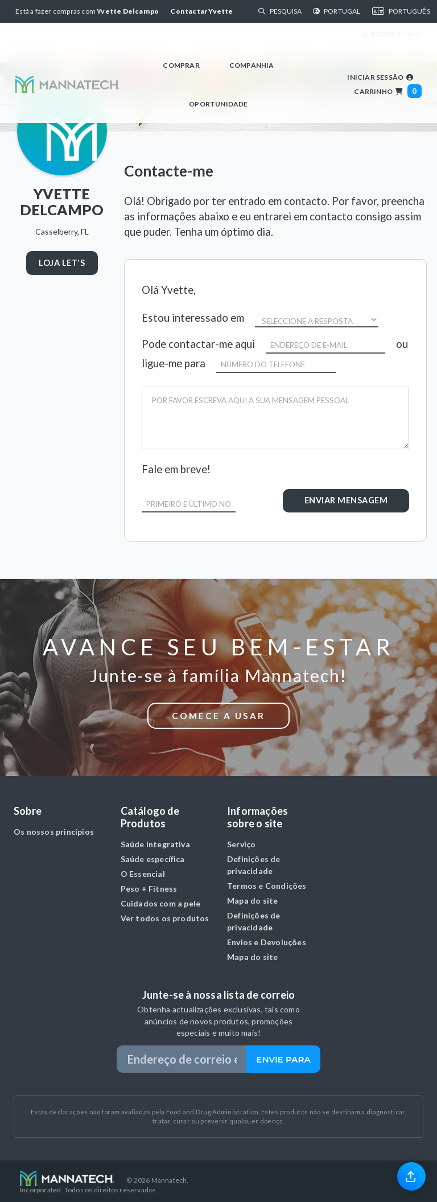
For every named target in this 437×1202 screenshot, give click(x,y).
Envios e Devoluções (266, 938)
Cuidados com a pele (161, 899)
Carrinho (387, 91)
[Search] (285, 11)
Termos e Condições (267, 882)
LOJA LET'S (62, 263)
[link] (411, 1175)
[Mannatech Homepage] (67, 84)
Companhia (251, 65)
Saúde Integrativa (155, 840)
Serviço (241, 840)
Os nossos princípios (54, 827)
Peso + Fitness (149, 884)
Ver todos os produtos (165, 914)
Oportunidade (218, 104)
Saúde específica (153, 855)
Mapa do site (252, 896)
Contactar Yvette (201, 11)
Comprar (181, 65)
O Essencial (143, 870)
